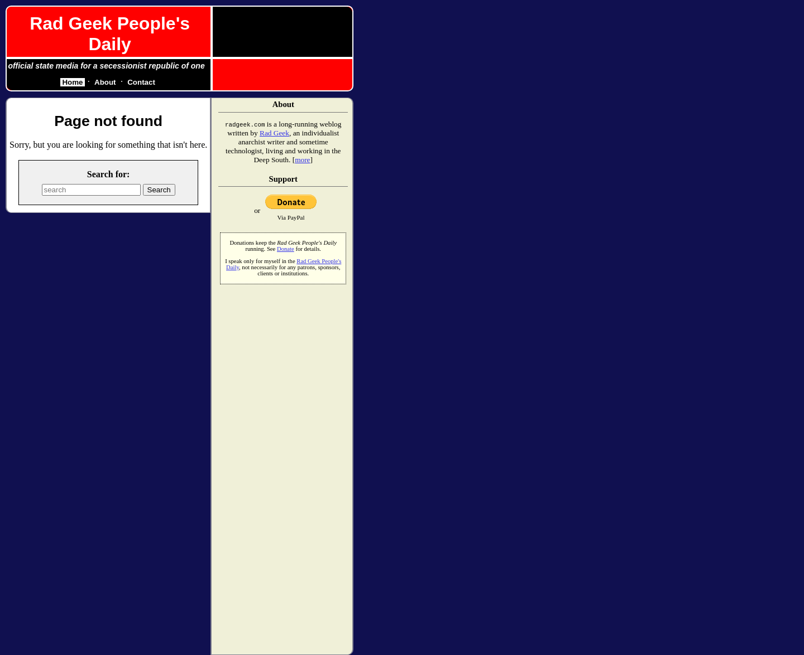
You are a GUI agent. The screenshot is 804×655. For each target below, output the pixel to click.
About (105, 82)
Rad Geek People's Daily (110, 33)
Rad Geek (274, 133)
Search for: (108, 174)
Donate (285, 249)
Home (72, 82)
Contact (141, 82)
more (302, 160)
